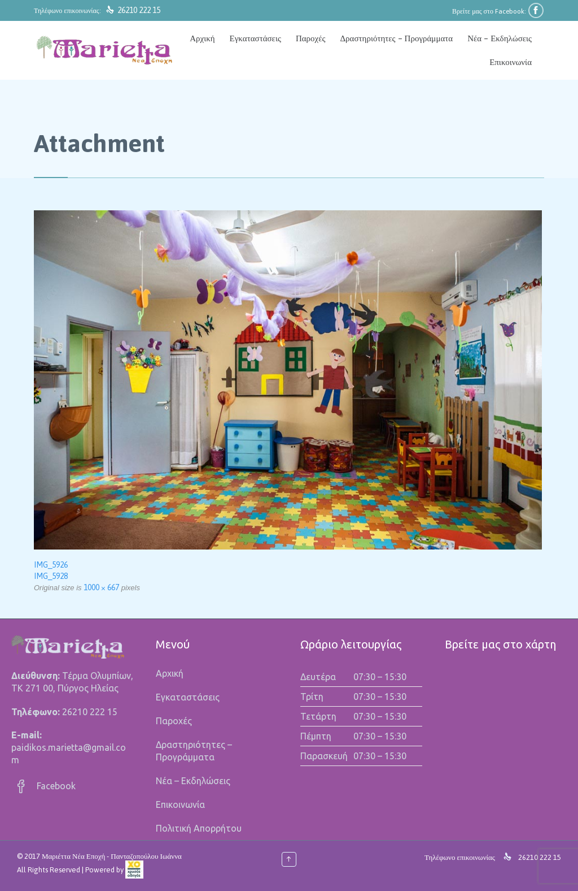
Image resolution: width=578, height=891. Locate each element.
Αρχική (169, 673)
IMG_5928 (51, 576)
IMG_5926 (51, 564)
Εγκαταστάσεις (188, 697)
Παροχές (174, 721)
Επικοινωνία (180, 804)
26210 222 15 (138, 10)
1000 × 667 (101, 587)
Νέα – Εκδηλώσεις (193, 781)
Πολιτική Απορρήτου (199, 828)
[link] (134, 870)
